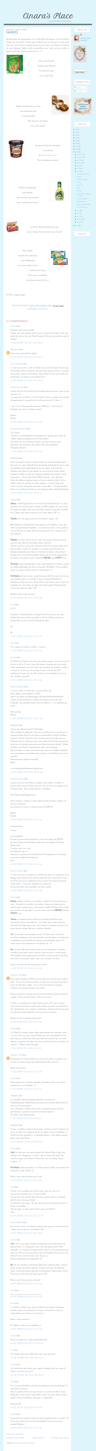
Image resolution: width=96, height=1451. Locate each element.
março (79, 216)
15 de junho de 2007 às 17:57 (26, 636)
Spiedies (79, 177)
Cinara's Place (48, 16)
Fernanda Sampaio (18, 429)
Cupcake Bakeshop (17, 1035)
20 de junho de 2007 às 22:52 (26, 1375)
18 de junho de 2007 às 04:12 (26, 1233)
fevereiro (79, 219)
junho (79, 171)
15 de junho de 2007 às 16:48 (26, 598)
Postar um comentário (15, 1434)
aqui (17, 570)
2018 (76, 129)
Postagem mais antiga (60, 1438)
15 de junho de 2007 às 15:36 (26, 452)
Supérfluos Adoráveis (82, 179)
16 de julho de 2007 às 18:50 (26, 1408)
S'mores (79, 182)
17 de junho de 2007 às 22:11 (26, 1118)
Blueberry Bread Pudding (83, 204)
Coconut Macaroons (82, 207)
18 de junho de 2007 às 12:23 (26, 1284)
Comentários (79, 91)
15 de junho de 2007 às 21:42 (26, 719)
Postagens (78, 87)
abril (78, 213)
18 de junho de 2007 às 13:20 (26, 1329)
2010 (76, 143)
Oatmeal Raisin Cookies (83, 174)
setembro (80, 163)
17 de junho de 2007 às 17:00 (26, 1072)
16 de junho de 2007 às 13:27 (26, 968)
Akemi (13, 326)
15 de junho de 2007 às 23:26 (26, 772)
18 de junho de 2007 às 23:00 (26, 1343)
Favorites (79, 191)
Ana (12, 1187)
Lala (12, 1382)
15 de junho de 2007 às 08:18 (26, 343)
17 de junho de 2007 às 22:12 (26, 1142)
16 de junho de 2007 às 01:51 (26, 820)
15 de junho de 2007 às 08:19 (26, 357)
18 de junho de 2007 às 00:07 (26, 1216)
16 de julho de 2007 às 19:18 (26, 1428)
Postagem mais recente (15, 1438)
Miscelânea (43, 309)
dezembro (80, 154)
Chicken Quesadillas (82, 199)
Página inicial (38, 1438)
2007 (76, 152)
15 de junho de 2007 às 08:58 (26, 381)
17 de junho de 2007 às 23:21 (26, 1180)
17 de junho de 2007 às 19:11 (25, 1089)
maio (78, 211)
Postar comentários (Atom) (24, 1443)
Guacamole (80, 185)
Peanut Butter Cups (48, 155)
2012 (76, 138)
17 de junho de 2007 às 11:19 (25, 1048)
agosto (79, 166)
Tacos (78, 188)
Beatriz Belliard (16, 1222)
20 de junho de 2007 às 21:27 (26, 1358)
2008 (76, 149)
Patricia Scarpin (16, 871)
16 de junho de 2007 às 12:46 (26, 891)
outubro (79, 160)
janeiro (79, 222)
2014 (76, 132)
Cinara (13, 500)
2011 (76, 141)
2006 (76, 225)
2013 (76, 135)
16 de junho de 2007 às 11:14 (25, 864)
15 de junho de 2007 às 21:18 (26, 680)
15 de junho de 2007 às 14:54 (26, 422)
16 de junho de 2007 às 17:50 (26, 1022)
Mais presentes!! (81, 201)
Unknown (14, 349)
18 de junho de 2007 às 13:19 (26, 1297)
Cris (12, 1350)
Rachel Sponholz (17, 387)
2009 (76, 146)
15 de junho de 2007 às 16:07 (26, 493)
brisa (12, 604)
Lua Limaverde (16, 364)
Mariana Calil (16, 975)
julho (78, 168)
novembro (80, 157)
